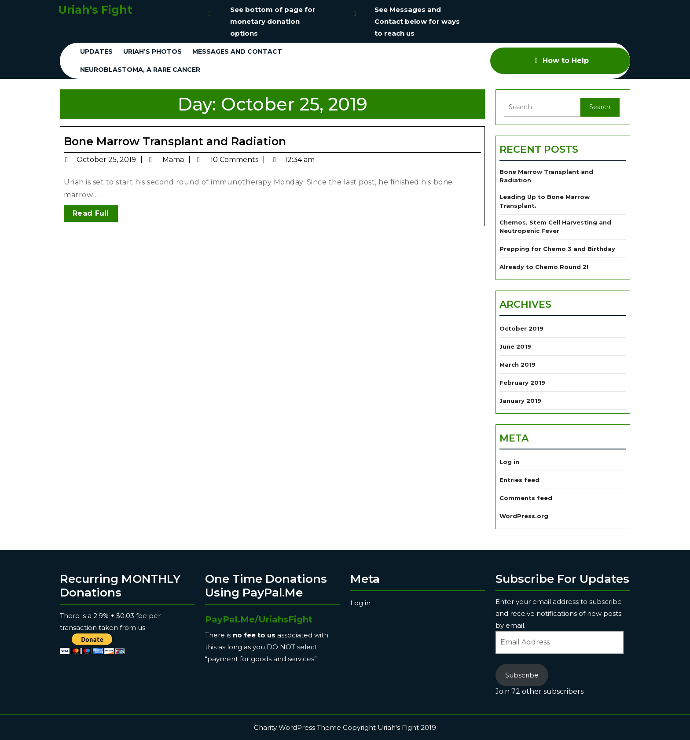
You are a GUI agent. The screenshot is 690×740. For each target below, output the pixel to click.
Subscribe (522, 675)
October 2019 (521, 328)
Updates (96, 51)
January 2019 (520, 400)
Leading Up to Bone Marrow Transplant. (544, 201)
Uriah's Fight (95, 9)
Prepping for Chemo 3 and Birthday (557, 248)
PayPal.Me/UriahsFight (258, 619)
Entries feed (519, 479)
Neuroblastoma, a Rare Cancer (140, 70)
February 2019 (522, 382)
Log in (509, 461)
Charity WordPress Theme (297, 727)
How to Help (560, 60)
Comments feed (525, 497)
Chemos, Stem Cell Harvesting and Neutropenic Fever (555, 227)
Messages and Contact (237, 51)
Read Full (95, 215)
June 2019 (515, 346)
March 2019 (517, 364)
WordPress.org (523, 515)
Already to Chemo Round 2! (543, 266)
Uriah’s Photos (152, 51)
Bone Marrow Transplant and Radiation (175, 141)
